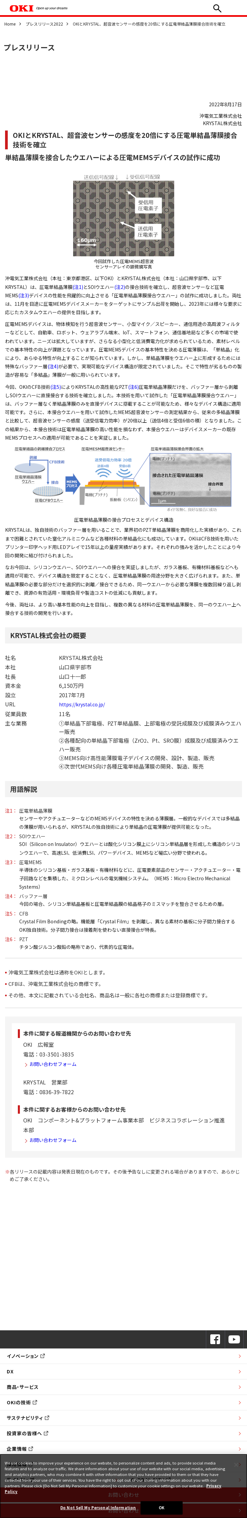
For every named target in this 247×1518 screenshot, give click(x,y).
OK (161, 1507)
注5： (11, 913)
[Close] (236, 1464)
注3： (11, 862)
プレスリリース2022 (44, 24)
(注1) (77, 287)
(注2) (119, 287)
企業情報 (20, 1448)
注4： (11, 896)
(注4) (53, 366)
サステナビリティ (28, 1417)
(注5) (55, 386)
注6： (11, 939)
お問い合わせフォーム (52, 1064)
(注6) (133, 386)
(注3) (23, 295)
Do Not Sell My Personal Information (98, 1507)
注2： (11, 836)
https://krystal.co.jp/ (82, 704)
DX (10, 1371)
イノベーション (26, 1356)
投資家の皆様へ (27, 1433)
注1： (11, 810)
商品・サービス (23, 1386)
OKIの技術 (22, 1402)
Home (10, 24)
